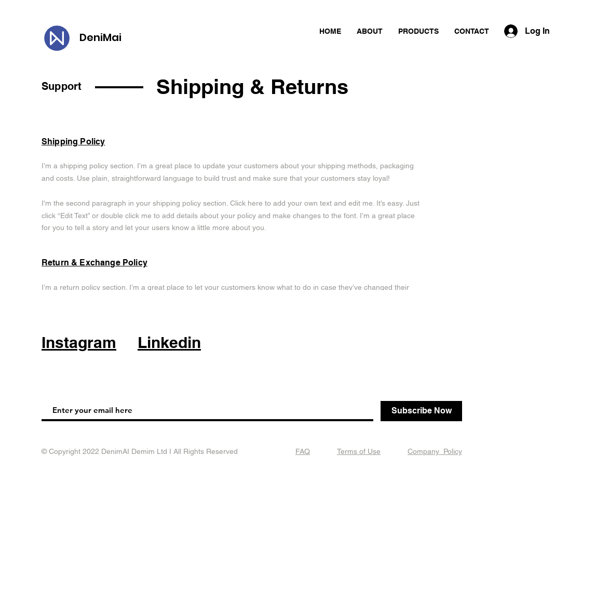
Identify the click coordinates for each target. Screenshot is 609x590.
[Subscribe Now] (421, 411)
